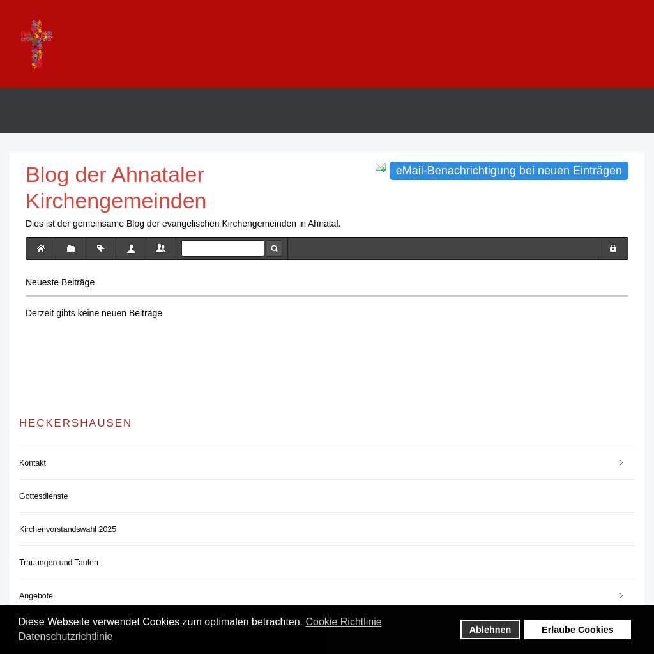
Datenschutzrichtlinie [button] (66, 636)
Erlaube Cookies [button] (578, 630)
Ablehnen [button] (490, 630)
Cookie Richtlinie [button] (344, 621)
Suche (274, 248)
